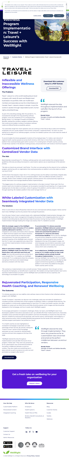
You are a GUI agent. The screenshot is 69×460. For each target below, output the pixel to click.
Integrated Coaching (9, 413)
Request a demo (34, 383)
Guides (49, 413)
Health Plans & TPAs (31, 413)
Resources (6, 57)
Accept (48, 15)
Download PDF (54, 88)
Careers (37, 456)
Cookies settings (37, 15)
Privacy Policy (31, 456)
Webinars (49, 419)
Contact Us (6, 434)
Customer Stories (17, 57)
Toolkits (49, 416)
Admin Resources (8, 437)
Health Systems (30, 410)
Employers (28, 406)
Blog (48, 406)
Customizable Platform (10, 406)
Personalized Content (9, 410)
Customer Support (9, 431)
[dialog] (34, 10)
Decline (59, 15)
